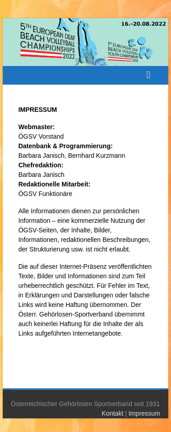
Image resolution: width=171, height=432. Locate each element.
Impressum (144, 413)
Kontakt (112, 413)
